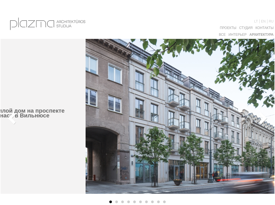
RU (271, 21)
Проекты (228, 28)
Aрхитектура (261, 35)
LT (256, 21)
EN (263, 21)
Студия (246, 28)
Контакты (264, 28)
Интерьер (237, 35)
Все (222, 35)
